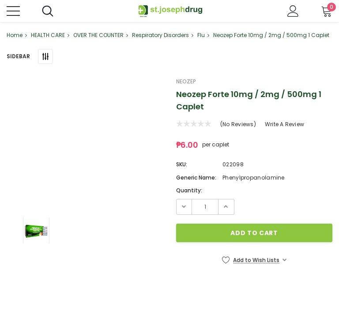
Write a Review (284, 124)
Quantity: (189, 190)
